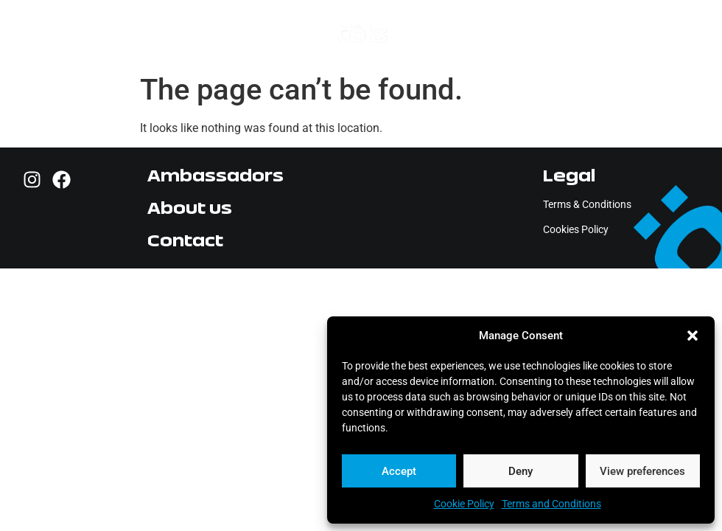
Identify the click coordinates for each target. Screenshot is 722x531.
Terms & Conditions (587, 204)
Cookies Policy (576, 229)
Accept (399, 471)
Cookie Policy (464, 504)
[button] (692, 335)
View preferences (642, 471)
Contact (185, 240)
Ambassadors (215, 175)
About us (189, 207)
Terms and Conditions (551, 504)
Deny (520, 471)
